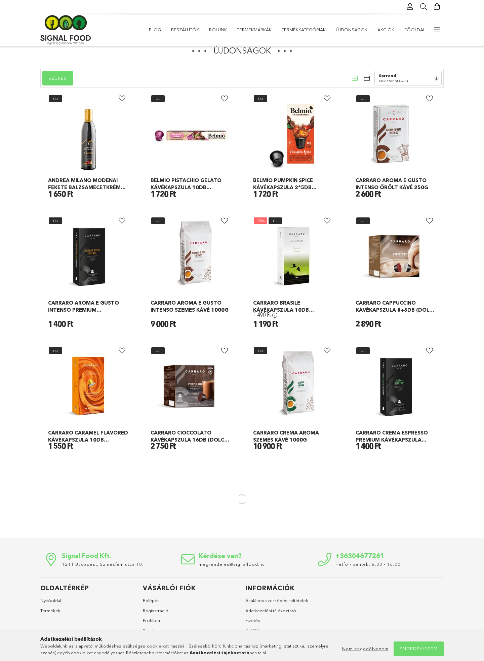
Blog (419, 29)
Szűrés (57, 94)
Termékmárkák (319, 29)
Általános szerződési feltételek (276, 616)
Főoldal (159, 29)
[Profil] (410, 6)
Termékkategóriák (270, 29)
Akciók (188, 29)
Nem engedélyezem (365, 648)
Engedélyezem (419, 648)
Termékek (50, 626)
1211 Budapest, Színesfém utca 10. (103, 580)
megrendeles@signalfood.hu (232, 580)
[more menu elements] (437, 30)
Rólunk (356, 29)
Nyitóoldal (50, 616)
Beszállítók (389, 29)
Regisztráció (155, 626)
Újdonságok (222, 29)
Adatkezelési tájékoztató (270, 626)
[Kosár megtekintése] (437, 6)
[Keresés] (423, 6)
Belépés (151, 616)
